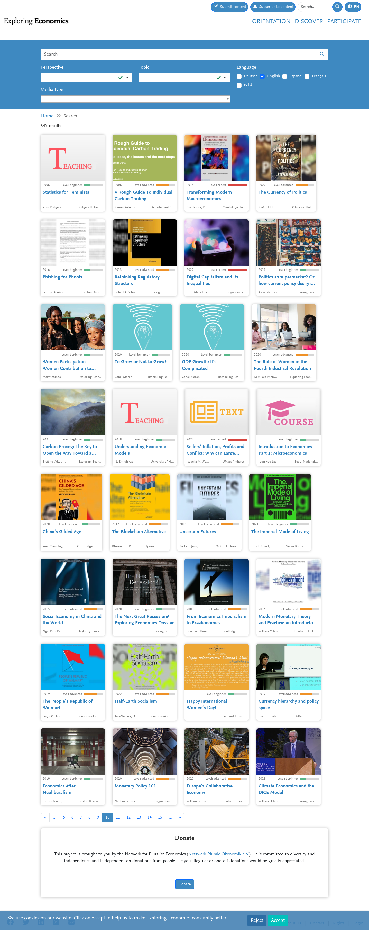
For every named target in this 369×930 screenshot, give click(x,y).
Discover (309, 21)
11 (118, 817)
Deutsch (251, 76)
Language (246, 67)
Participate (344, 21)
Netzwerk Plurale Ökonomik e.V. (218, 854)
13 (139, 817)
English (273, 76)
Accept (278, 920)
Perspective (52, 67)
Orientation (271, 21)
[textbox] (135, 99)
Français (319, 76)
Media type (52, 89)
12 (128, 817)
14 (149, 817)
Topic (144, 67)
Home (47, 116)
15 (160, 817)
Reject (257, 920)
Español (295, 76)
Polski (249, 85)
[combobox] (135, 99)
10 (107, 817)
